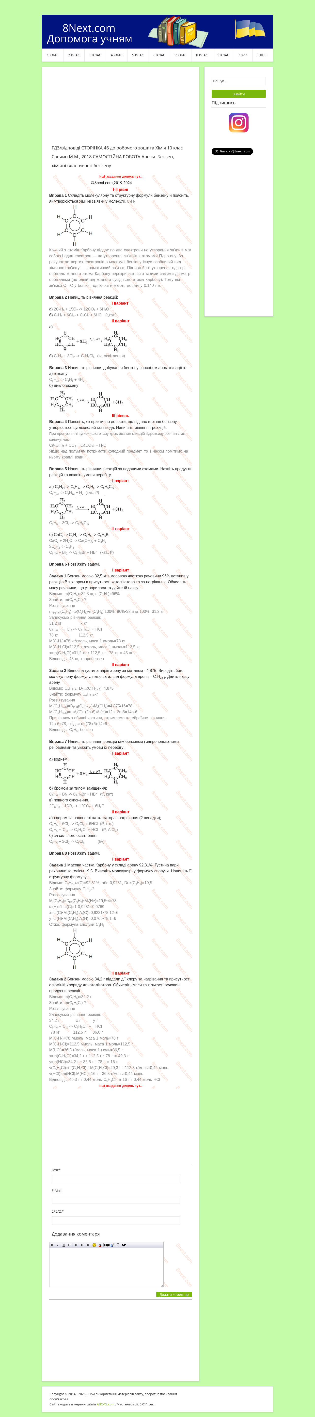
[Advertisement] (120, 108)
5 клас (138, 55)
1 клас (53, 55)
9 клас (223, 55)
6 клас (159, 55)
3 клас (95, 55)
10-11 (243, 55)
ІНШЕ (261, 55)
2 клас (74, 55)
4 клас (117, 55)
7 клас (181, 55)
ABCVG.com (106, 1404)
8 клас (202, 55)
